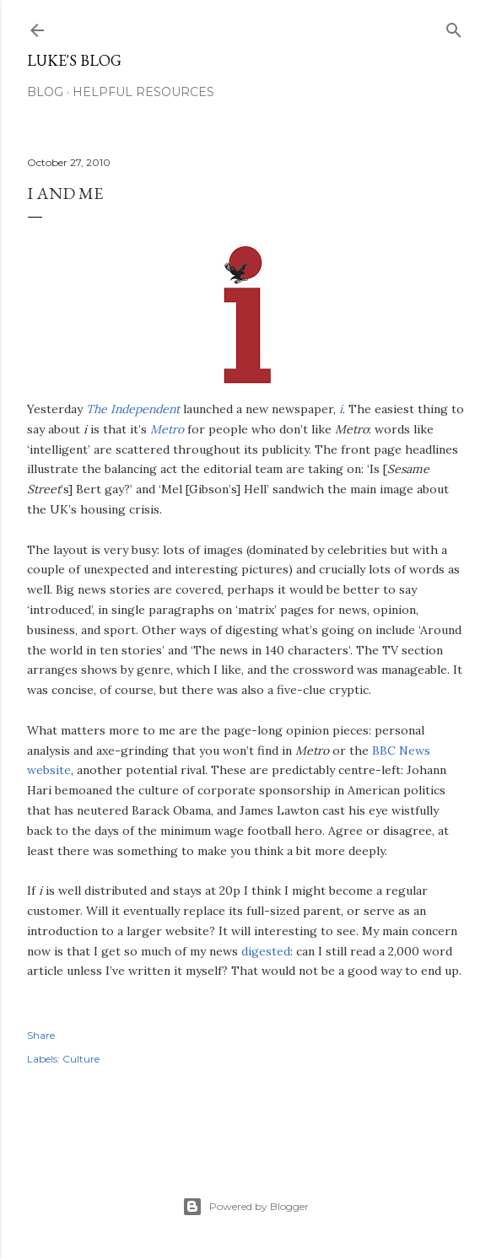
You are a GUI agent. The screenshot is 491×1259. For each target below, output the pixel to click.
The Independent (133, 409)
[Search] (454, 26)
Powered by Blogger (245, 1207)
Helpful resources (143, 92)
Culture (81, 1058)
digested (265, 951)
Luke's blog (74, 60)
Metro (167, 429)
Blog (45, 92)
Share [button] (41, 1035)
